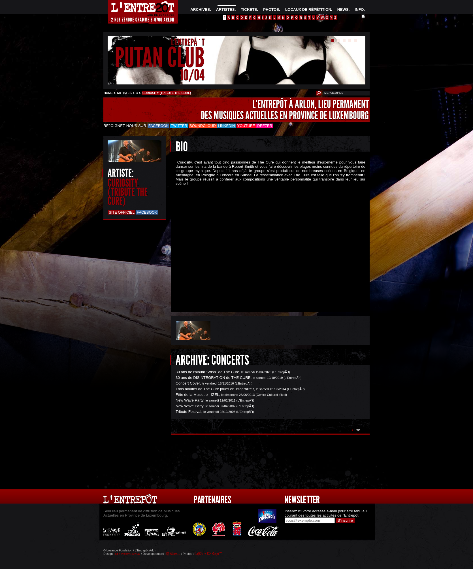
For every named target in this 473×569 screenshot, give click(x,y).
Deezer (264, 126)
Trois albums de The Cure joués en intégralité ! (215, 389)
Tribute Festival (188, 411)
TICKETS (249, 9)
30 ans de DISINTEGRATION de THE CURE (213, 377)
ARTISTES (225, 9)
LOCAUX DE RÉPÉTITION (308, 9)
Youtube (246, 126)
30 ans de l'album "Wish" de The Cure (207, 372)
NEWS (343, 9)
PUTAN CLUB (159, 58)
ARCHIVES (200, 9)
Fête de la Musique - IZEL (197, 394)
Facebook (158, 126)
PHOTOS (271, 9)
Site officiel (122, 212)
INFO (359, 9)
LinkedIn (226, 126)
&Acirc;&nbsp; (266, 243)
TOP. (357, 430)
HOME (108, 93)
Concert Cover (188, 383)
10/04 (192, 75)
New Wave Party (189, 400)
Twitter (179, 126)
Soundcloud (202, 126)
